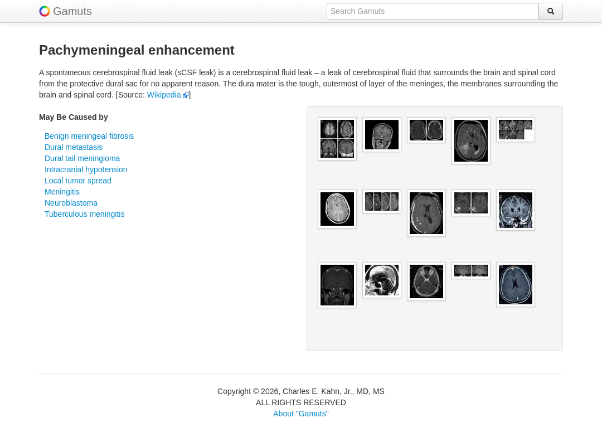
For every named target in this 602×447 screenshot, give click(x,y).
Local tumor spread (78, 180)
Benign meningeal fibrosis (89, 136)
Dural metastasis (74, 147)
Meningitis (62, 191)
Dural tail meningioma (82, 158)
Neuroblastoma (71, 202)
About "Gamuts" (300, 413)
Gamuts (72, 11)
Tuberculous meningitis (84, 214)
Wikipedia (168, 94)
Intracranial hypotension (86, 169)
